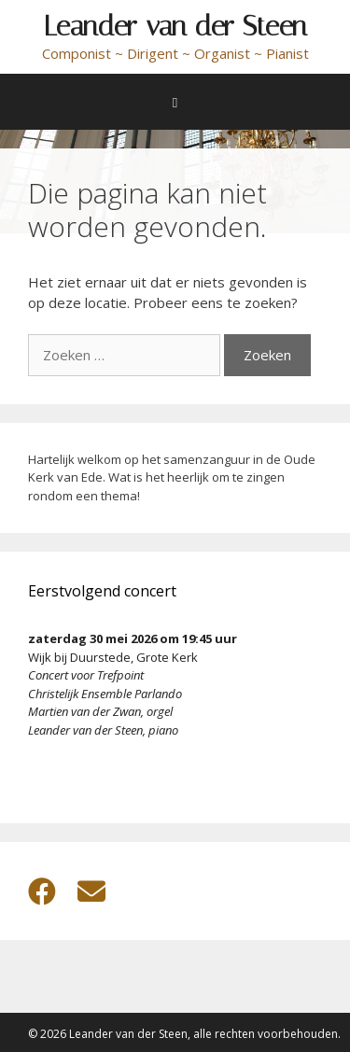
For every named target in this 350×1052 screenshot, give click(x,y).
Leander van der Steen (175, 26)
